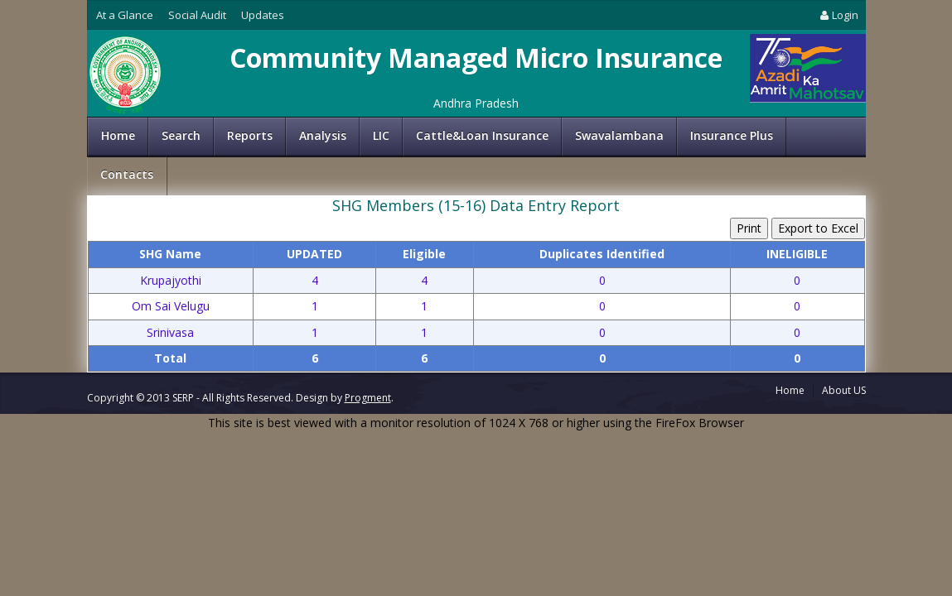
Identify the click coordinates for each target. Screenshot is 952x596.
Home (118, 135)
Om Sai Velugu (171, 306)
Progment (368, 398)
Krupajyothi (170, 280)
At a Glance (124, 14)
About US (844, 390)
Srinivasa (170, 332)
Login (838, 14)
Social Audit (197, 14)
